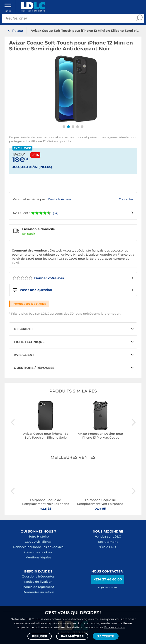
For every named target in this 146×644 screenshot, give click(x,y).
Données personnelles (30, 547)
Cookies (57, 547)
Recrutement (108, 541)
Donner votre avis (38, 278)
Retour (17, 31)
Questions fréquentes (38, 576)
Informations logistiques (29, 303)
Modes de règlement (38, 587)
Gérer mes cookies (38, 552)
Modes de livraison (38, 581)
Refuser (39, 636)
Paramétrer (72, 636)
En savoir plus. (114, 627)
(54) (55, 213)
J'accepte (105, 636)
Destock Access (59, 199)
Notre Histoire (38, 536)
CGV (28, 541)
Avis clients (42, 541)
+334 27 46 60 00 (108, 579)
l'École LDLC (107, 547)
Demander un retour (38, 592)
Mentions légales (38, 557)
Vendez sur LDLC (108, 536)
